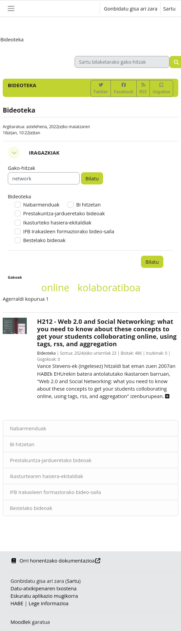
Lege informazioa (48, 603)
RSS (143, 89)
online (55, 287)
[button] (87, 8)
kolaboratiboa (109, 287)
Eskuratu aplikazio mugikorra (44, 595)
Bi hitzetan (22, 444)
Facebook (123, 89)
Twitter (101, 89)
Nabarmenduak (28, 428)
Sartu (169, 8)
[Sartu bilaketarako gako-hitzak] (122, 62)
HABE (17, 603)
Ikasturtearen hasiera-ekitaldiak (46, 476)
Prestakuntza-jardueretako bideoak (51, 460)
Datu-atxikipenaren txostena (44, 588)
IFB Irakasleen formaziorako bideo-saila (55, 492)
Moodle (19, 621)
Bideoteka (46, 353)
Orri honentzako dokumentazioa (56, 560)
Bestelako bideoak (31, 508)
